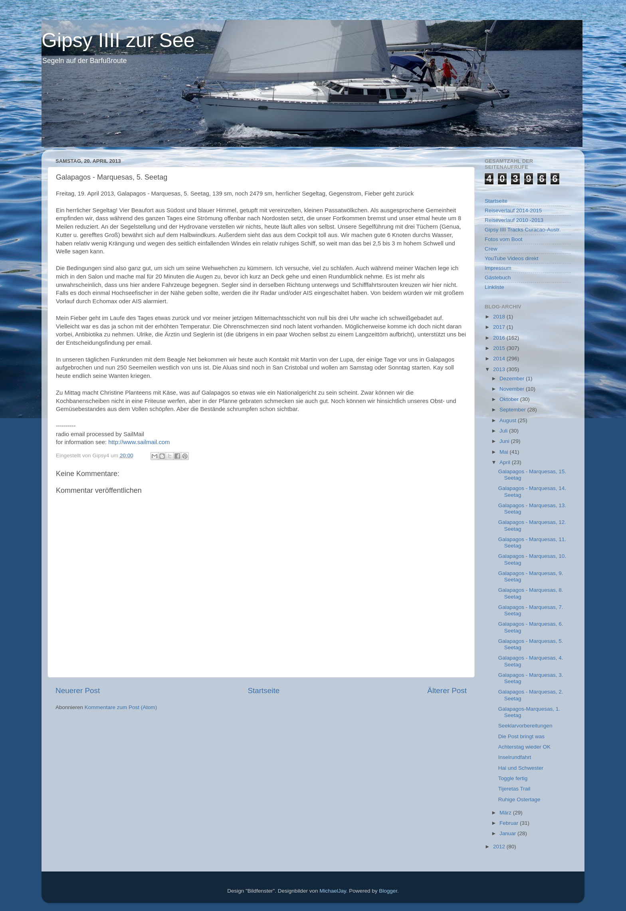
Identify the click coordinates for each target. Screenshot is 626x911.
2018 (500, 317)
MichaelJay (332, 891)
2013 (500, 369)
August (508, 420)
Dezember (512, 378)
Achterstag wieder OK (524, 747)
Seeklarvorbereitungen (525, 726)
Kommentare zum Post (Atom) (121, 707)
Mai (504, 452)
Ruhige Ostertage (519, 799)
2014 (500, 359)
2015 (500, 348)
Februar (509, 823)
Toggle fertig (513, 778)
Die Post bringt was (521, 736)
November (512, 389)
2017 (500, 327)
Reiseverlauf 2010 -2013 (514, 220)
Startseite (263, 690)
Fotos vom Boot (504, 239)
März (506, 813)
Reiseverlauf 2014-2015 (513, 210)
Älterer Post (447, 690)
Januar (508, 833)
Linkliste (494, 287)
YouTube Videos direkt (512, 258)
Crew (491, 249)
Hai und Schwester (520, 768)
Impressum (498, 268)
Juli (504, 431)
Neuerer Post (77, 690)
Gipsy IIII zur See (118, 40)
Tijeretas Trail (514, 789)
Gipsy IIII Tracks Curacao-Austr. (523, 230)
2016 (500, 338)
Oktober (509, 399)
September (513, 410)
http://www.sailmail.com (139, 442)
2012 (500, 847)
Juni (505, 441)
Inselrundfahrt (514, 757)
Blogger (388, 891)
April (505, 462)
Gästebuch (498, 278)
